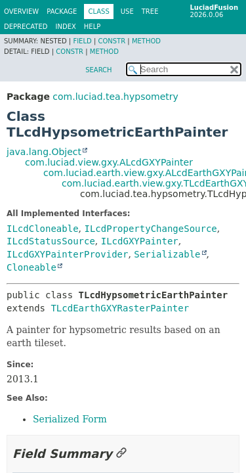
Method (146, 41)
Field (82, 41)
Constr (111, 41)
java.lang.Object (44, 151)
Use (127, 11)
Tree (150, 11)
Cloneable (31, 267)
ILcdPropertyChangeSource (150, 228)
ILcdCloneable (43, 228)
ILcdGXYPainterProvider (67, 254)
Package (62, 11)
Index (66, 26)
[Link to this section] (121, 454)
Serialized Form (70, 419)
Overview (21, 11)
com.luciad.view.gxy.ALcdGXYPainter (109, 162)
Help (92, 26)
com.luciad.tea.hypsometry (115, 96)
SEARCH (98, 70)
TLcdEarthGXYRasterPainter (120, 308)
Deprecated (26, 26)
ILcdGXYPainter (139, 241)
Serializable (167, 254)
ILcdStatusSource (51, 241)
